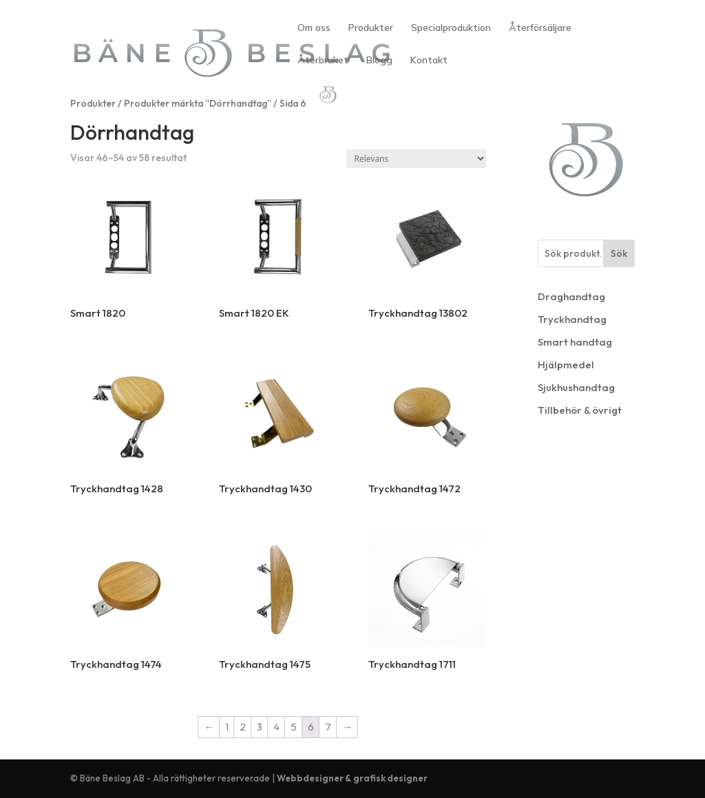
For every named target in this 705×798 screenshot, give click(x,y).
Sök (619, 253)
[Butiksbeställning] (416, 158)
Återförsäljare (540, 28)
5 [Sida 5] (294, 726)
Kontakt (429, 60)
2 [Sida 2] (243, 726)
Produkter (370, 28)
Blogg (379, 60)
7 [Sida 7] (328, 726)
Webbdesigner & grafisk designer (352, 778)
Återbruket (322, 60)
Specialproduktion (451, 28)
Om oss (313, 28)
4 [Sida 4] (276, 726)
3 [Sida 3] (259, 726)
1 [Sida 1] (227, 726)
